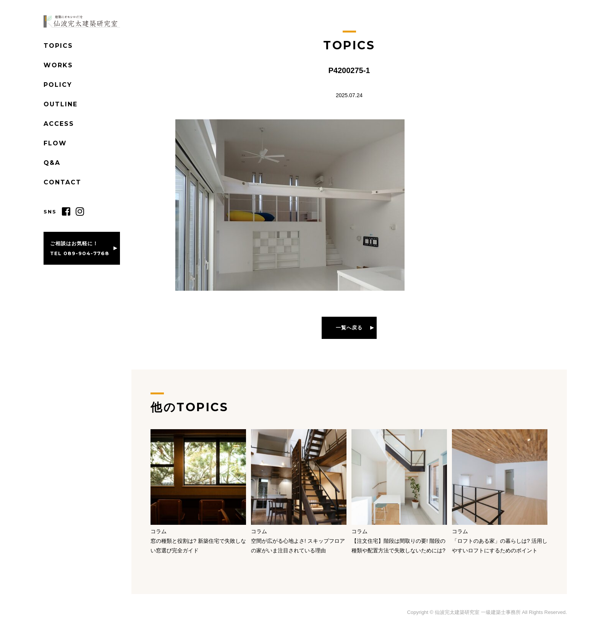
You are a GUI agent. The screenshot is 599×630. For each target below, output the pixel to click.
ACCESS (59, 123)
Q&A (52, 162)
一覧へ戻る (349, 327)
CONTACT (62, 182)
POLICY (58, 84)
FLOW (55, 143)
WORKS (58, 65)
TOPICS (58, 45)
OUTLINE (61, 104)
